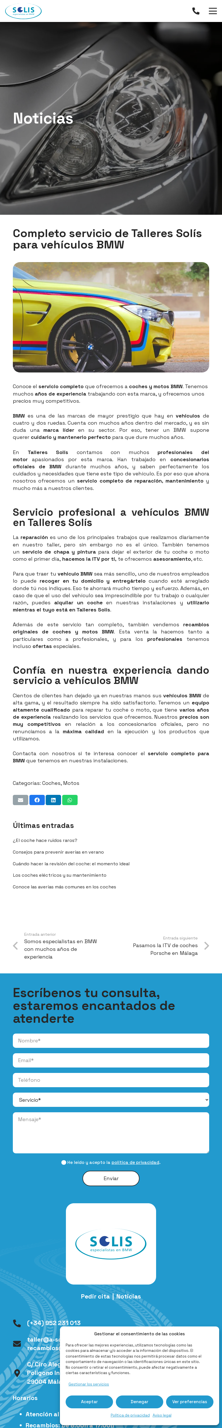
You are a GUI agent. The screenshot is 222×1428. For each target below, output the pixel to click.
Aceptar (89, 1401)
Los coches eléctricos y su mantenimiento (59, 875)
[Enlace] (197, 10)
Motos (71, 783)
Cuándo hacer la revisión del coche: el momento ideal (71, 864)
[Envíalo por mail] (20, 800)
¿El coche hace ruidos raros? (45, 840)
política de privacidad (135, 1162)
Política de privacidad (130, 1415)
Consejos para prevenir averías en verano (58, 852)
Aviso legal (162, 1415)
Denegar (139, 1401)
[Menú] (213, 11)
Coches (51, 783)
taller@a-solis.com (55, 1339)
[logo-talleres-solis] (23, 11)
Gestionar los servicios (88, 1384)
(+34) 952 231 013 (54, 1323)
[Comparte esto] (37, 800)
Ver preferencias (189, 1401)
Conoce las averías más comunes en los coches (64, 887)
